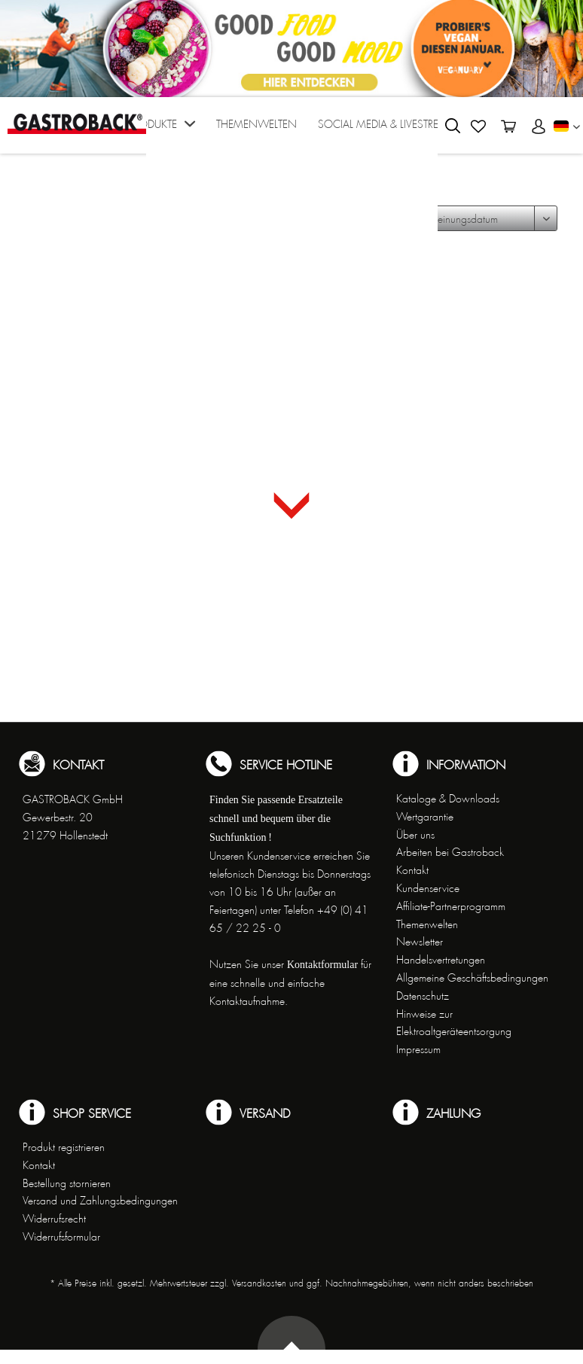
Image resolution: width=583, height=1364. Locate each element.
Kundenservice (427, 888)
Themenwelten (427, 924)
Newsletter (419, 941)
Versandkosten (259, 1283)
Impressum (418, 1049)
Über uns (415, 835)
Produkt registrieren (64, 1147)
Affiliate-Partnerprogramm (450, 906)
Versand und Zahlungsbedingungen (100, 1200)
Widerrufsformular (61, 1237)
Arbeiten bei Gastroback (450, 852)
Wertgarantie (424, 817)
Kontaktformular (322, 964)
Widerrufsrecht (54, 1218)
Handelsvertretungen (440, 960)
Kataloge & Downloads (447, 798)
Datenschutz (422, 996)
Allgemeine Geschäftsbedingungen (472, 978)
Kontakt (412, 870)
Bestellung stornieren (67, 1183)
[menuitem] (162, 129)
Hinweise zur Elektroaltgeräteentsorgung (453, 1023)
